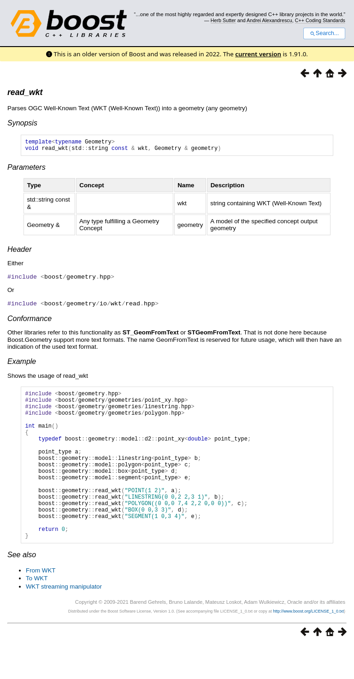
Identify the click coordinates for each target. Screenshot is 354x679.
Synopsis (22, 123)
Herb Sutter (223, 20)
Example (21, 363)
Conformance (29, 320)
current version (258, 54)
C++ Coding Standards (320, 20)
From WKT (40, 604)
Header (19, 252)
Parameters (26, 170)
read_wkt (24, 92)
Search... (324, 33)
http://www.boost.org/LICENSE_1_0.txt (308, 645)
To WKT (36, 611)
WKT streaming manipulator (64, 620)
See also (21, 588)
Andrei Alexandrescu (269, 20)
